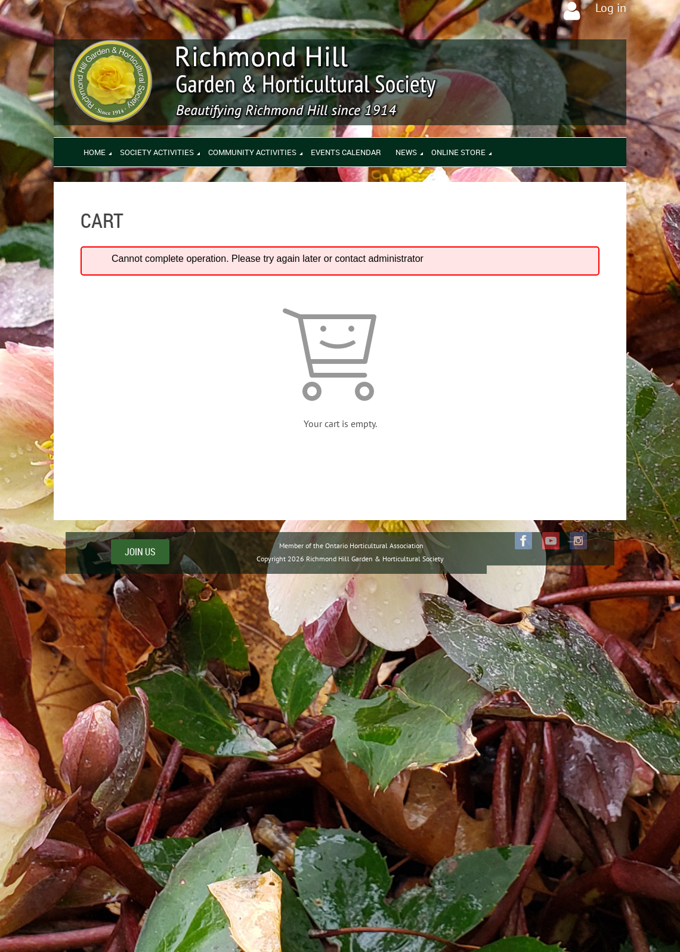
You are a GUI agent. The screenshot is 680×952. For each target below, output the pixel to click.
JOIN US (140, 551)
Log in (610, 8)
